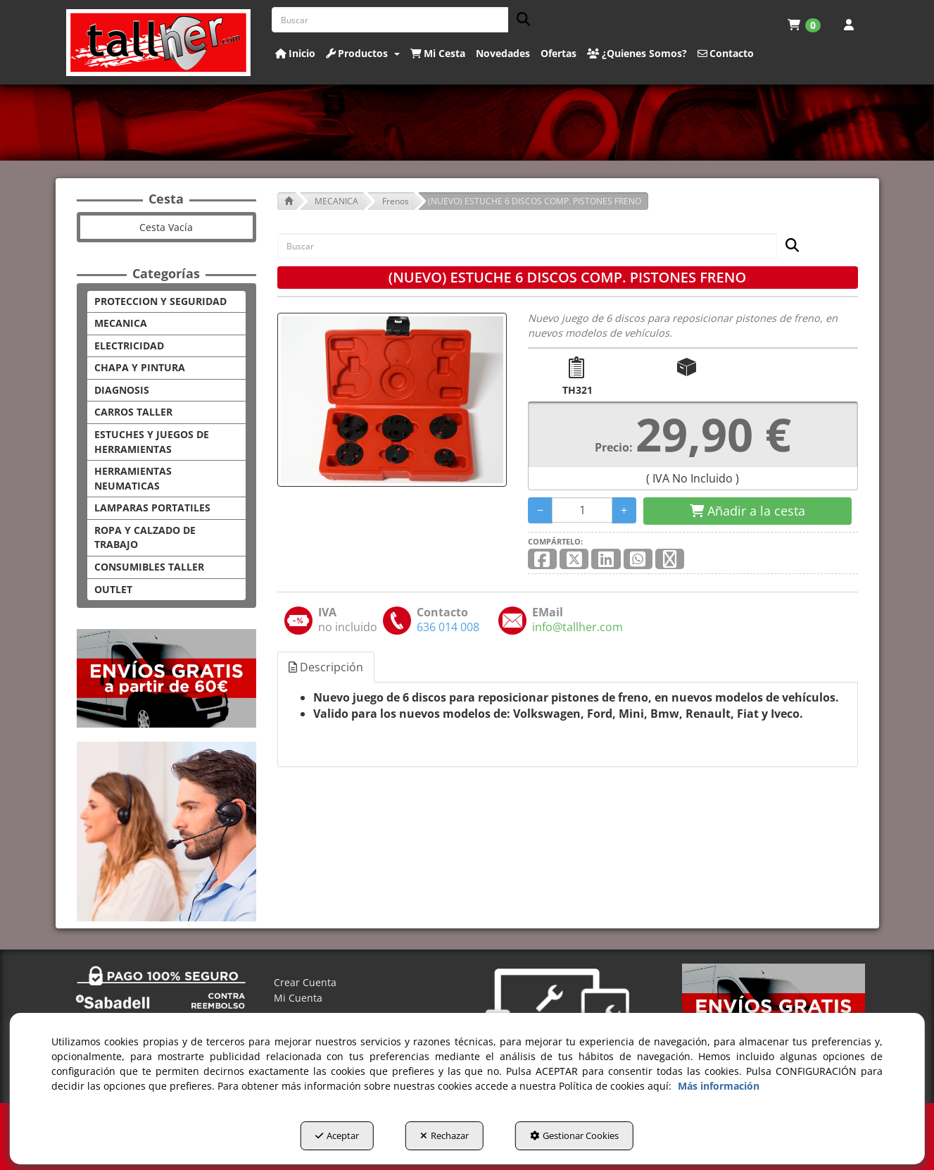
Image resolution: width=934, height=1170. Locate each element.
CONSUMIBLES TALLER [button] (149, 566)
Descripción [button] (326, 667)
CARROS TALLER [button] (133, 411)
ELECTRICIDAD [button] (129, 345)
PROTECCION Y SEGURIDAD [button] (160, 301)
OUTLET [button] (113, 589)
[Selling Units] (582, 510)
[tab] (326, 667)
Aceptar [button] (337, 1135)
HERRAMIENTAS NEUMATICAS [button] (133, 478)
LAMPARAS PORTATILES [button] (152, 507)
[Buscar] (519, 20)
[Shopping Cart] (747, 511)
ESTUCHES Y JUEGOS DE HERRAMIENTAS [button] (151, 442)
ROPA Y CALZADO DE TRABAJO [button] (145, 537)
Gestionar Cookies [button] (574, 1135)
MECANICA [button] (120, 323)
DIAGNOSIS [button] (121, 390)
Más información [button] (718, 1086)
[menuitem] (804, 24)
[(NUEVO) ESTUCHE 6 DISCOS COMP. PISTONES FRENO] (392, 399)
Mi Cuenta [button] (298, 997)
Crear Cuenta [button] (305, 982)
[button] (158, 42)
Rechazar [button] (444, 1135)
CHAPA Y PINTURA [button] (139, 367)
